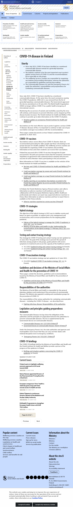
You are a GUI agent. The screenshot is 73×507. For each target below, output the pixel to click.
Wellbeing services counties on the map (13, 437)
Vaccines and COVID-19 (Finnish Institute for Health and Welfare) (46, 166)
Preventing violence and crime (7, 120)
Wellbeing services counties (12, 440)
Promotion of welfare (41, 48)
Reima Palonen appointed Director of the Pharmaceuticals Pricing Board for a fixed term (32, 376)
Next (38, 421)
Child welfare (7, 452)
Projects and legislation (50, 14)
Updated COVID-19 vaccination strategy (47, 261)
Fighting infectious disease (10, 50)
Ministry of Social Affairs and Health (11, 48)
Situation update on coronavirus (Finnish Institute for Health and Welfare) (45, 121)
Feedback (54, 472)
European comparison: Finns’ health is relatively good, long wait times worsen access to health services (32, 386)
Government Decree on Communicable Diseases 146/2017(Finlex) (45, 326)
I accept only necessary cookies (45, 504)
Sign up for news (31, 440)
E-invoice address (55, 449)
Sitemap (52, 466)
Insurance (6, 146)
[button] (27, 415)
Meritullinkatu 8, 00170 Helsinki (57, 478)
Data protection (54, 464)
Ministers (52, 439)
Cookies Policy (37, 498)
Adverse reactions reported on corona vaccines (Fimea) (43, 202)
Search (66, 7)
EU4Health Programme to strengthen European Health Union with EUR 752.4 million (32, 405)
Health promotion (52, 48)
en (22, 48)
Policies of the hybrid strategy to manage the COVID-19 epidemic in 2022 (47, 223)
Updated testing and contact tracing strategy (46, 247)
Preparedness (7, 164)
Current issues (27, 14)
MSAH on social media (33, 442)
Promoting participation (8, 108)
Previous (26, 421)
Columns (37, 14)
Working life (6, 150)
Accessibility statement (57, 468)
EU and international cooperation (6, 158)
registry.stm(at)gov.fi (56, 487)
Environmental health (8, 125)
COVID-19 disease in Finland (9, 88)
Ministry (4, 18)
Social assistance (8, 450)
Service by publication (33, 444)
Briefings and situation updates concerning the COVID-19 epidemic (43, 352)
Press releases (31, 438)
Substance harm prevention (7, 113)
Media (69, 2)
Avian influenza (8, 102)
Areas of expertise (11, 14)
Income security (7, 142)
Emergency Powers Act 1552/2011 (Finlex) (39, 337)
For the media (53, 445)
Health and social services (8, 138)
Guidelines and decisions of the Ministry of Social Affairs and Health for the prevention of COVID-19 (46, 282)
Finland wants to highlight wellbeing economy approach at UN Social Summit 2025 (31, 366)
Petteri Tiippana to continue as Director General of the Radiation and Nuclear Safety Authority (32, 395)
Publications (65, 14)
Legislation (7, 62)
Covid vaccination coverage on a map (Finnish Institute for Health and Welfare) (47, 177)
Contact (11, 18)
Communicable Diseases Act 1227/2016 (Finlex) (41, 324)
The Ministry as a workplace (58, 447)
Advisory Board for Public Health (8, 131)
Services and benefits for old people (12, 456)
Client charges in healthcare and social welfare (12, 447)
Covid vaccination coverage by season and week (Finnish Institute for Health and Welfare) (47, 172)
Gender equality (7, 153)
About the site (54, 462)
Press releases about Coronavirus (9, 95)
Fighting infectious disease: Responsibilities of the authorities (9, 80)
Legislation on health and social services (11, 443)
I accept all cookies (24, 504)
